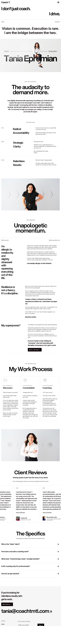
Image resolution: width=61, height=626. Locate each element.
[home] (5, 2)
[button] (58, 2)
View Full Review (21, 512)
